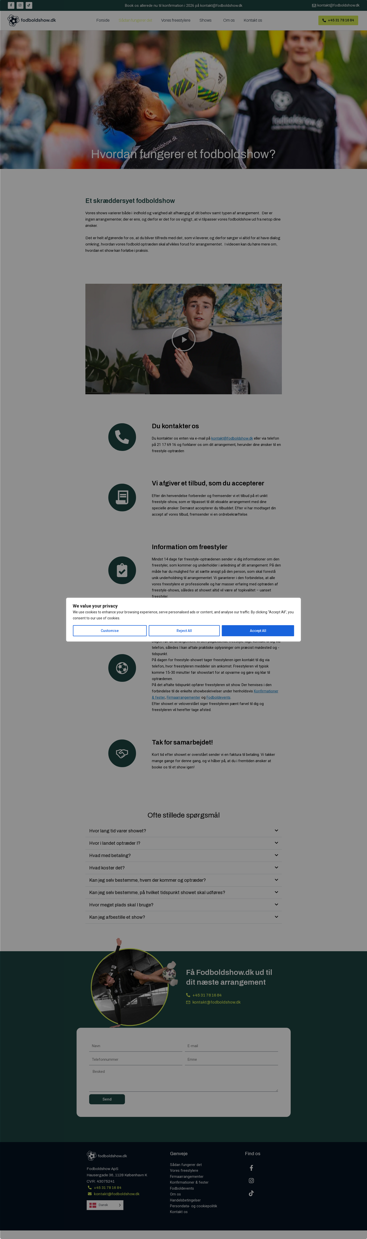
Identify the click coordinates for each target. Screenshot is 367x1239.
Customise (110, 631)
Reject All (184, 631)
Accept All (258, 631)
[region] (183, 619)
